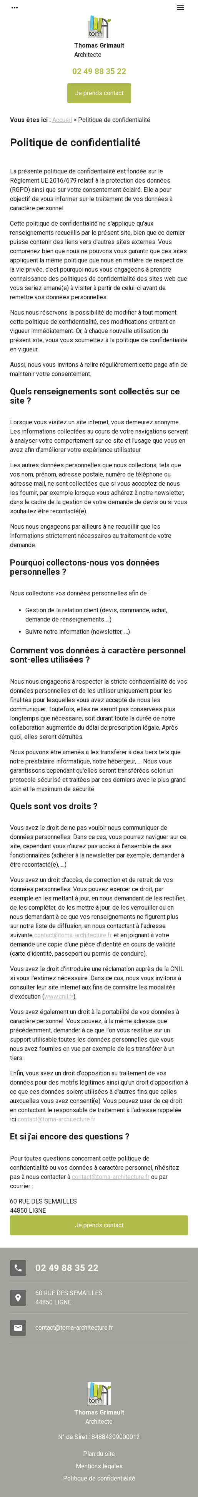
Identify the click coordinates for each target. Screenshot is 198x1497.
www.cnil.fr (58, 996)
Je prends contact (99, 93)
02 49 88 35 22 (99, 71)
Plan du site (99, 1453)
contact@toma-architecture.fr (73, 935)
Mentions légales (99, 1466)
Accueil (62, 120)
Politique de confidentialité (99, 1478)
